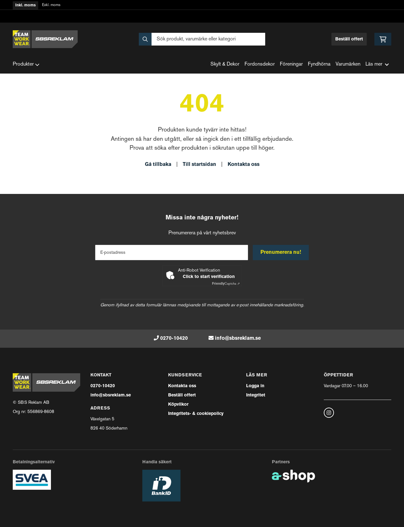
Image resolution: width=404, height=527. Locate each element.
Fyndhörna (319, 64)
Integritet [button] (255, 395)
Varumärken (348, 64)
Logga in (255, 386)
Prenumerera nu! (281, 252)
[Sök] (202, 39)
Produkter (26, 64)
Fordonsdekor (260, 64)
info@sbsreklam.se (238, 338)
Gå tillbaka (158, 164)
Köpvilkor (178, 404)
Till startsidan (199, 164)
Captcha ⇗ (226, 283)
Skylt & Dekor (224, 64)
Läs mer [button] (377, 64)
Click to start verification (209, 277)
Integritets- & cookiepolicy (195, 414)
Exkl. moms (51, 5)
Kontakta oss (243, 164)
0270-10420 (174, 338)
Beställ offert (349, 39)
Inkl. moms (25, 5)
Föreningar (291, 64)
